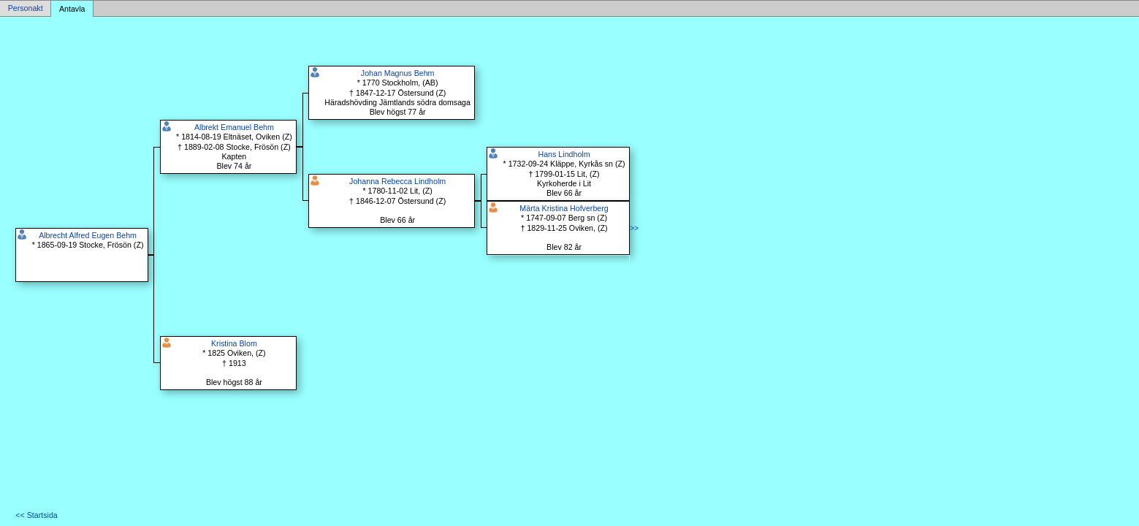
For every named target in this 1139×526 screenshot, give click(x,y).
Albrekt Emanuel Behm (234, 127)
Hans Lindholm (564, 154)
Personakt (25, 8)
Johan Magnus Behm (398, 73)
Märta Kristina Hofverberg (563, 208)
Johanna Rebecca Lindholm (397, 181)
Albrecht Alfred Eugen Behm (88, 235)
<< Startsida (36, 515)
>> (634, 228)
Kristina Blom (234, 343)
